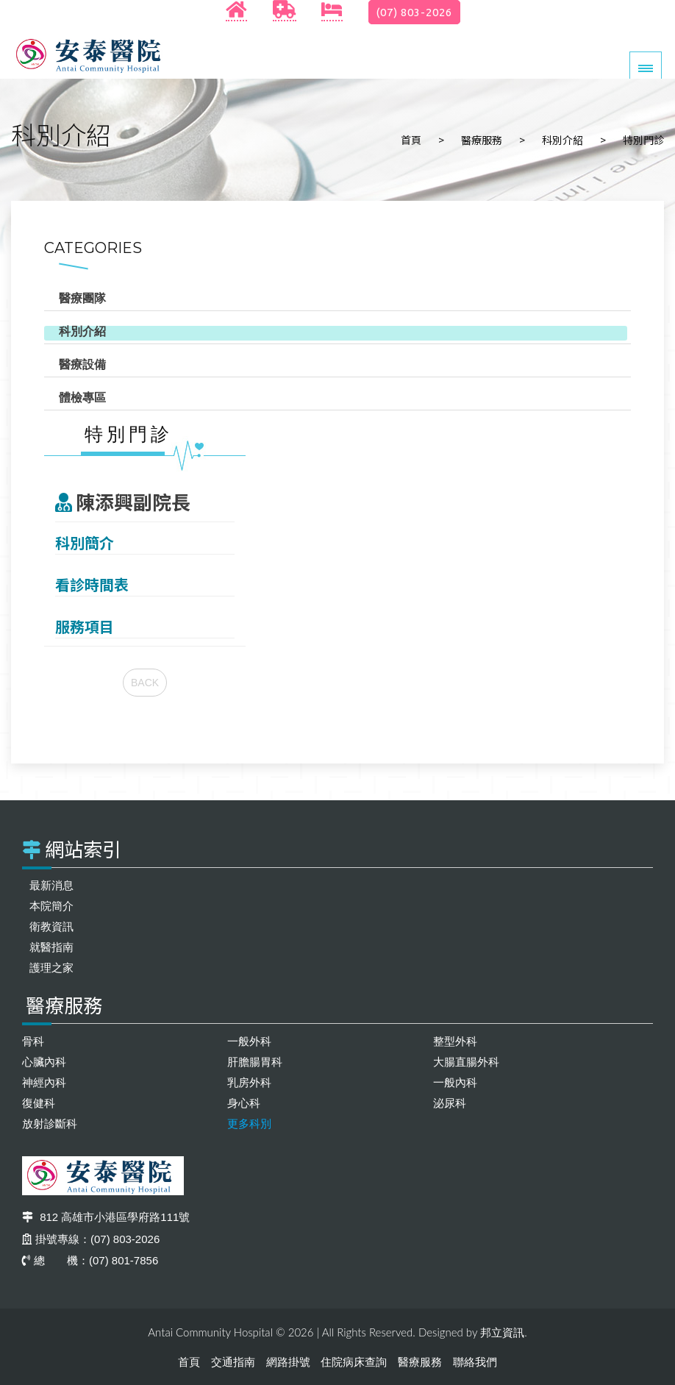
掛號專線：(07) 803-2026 (91, 1239)
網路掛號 (288, 1362)
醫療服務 (481, 139)
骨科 (33, 1041)
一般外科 (249, 1041)
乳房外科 (249, 1082)
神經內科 (44, 1082)
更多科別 (249, 1123)
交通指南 (233, 1362)
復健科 (38, 1103)
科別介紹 (562, 139)
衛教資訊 (51, 926)
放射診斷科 (49, 1123)
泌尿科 (449, 1103)
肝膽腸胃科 (254, 1061)
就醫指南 (51, 947)
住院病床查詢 (354, 1362)
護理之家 (51, 967)
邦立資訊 (502, 1332)
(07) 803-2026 (414, 12)
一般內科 (455, 1082)
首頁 (411, 139)
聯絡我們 (475, 1362)
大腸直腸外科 (466, 1061)
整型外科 (455, 1041)
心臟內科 (44, 1061)
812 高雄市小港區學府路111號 (106, 1217)
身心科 (243, 1103)
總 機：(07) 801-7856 (90, 1260)
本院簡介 (51, 906)
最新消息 (51, 885)
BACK (145, 682)
